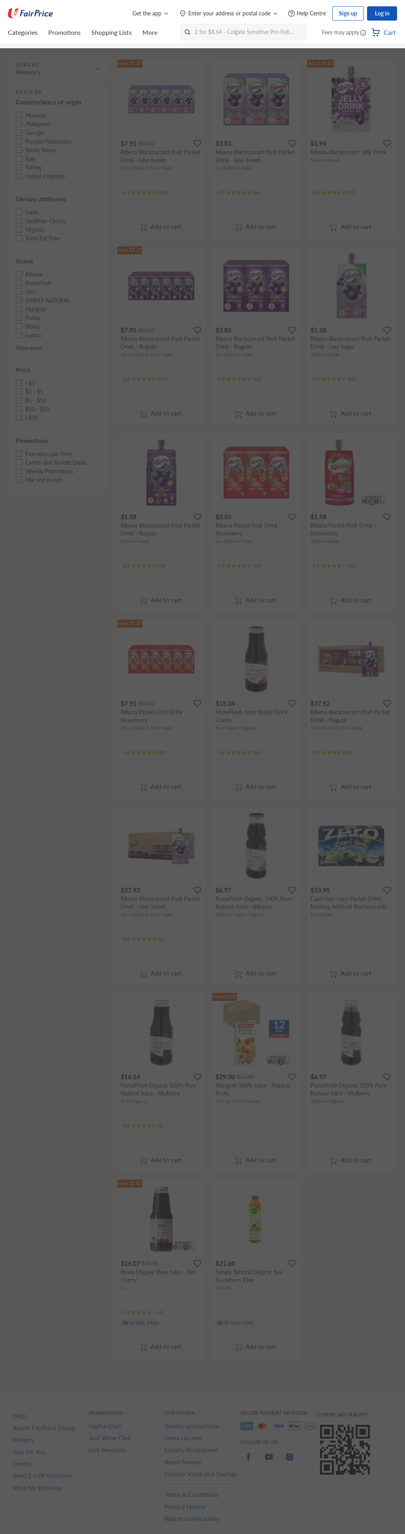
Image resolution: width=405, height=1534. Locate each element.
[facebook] (248, 1461)
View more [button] (29, 347)
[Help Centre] (307, 13)
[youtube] (269, 1461)
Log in (382, 13)
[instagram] (289, 1461)
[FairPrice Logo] (30, 13)
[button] (363, 33)
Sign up (348, 13)
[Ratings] (146, 192)
